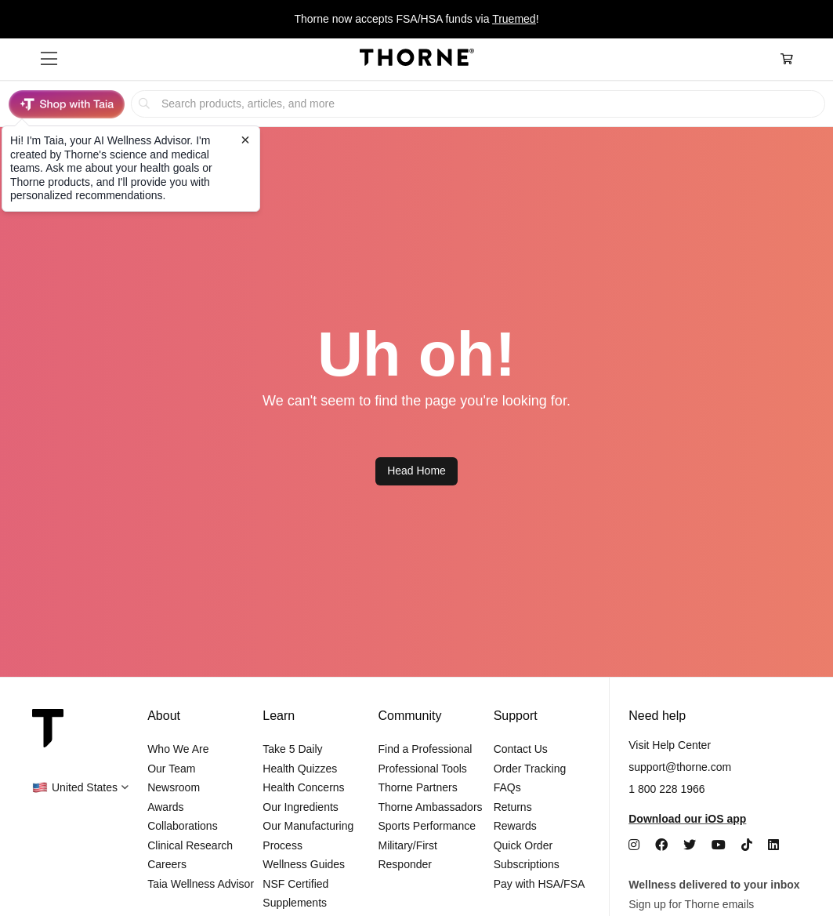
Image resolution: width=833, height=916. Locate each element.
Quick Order (523, 845)
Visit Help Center (669, 745)
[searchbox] (478, 104)
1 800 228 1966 (666, 789)
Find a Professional (425, 749)
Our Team (171, 768)
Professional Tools (422, 768)
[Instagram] (633, 845)
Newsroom (173, 787)
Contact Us (521, 749)
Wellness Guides (304, 864)
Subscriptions (527, 864)
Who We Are (177, 749)
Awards (165, 807)
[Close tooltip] (245, 139)
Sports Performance (427, 826)
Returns (513, 807)
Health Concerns (303, 787)
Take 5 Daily (292, 749)
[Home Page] (417, 60)
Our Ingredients (301, 807)
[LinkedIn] (773, 845)
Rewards (515, 826)
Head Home (416, 470)
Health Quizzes (300, 768)
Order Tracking (530, 768)
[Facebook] (661, 845)
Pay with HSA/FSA (539, 884)
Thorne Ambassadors (430, 807)
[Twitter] (689, 845)
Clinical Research (190, 845)
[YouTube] (719, 845)
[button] (49, 58)
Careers (167, 864)
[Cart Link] (786, 59)
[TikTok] (746, 845)
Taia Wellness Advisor (200, 884)
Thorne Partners (417, 787)
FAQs (507, 787)
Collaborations (182, 826)
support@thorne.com (679, 767)
